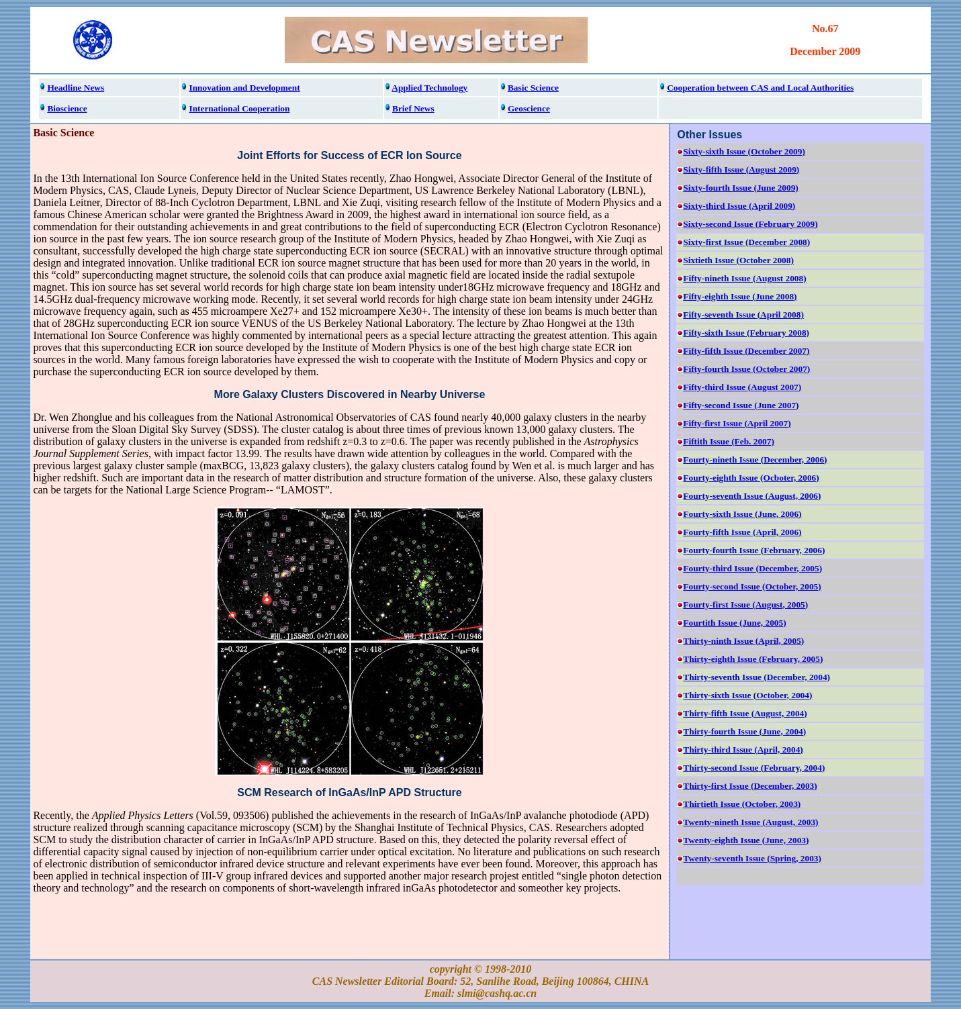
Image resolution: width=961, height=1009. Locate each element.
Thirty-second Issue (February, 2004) (754, 768)
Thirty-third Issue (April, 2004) (743, 749)
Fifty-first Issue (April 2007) (736, 423)
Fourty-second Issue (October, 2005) (752, 586)
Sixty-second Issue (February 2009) (750, 224)
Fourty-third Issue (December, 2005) (752, 568)
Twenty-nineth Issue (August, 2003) (750, 822)
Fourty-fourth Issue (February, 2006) (754, 550)
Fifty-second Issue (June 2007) (740, 405)
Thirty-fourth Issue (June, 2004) (744, 731)
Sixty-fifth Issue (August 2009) (741, 169)
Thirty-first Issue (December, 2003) (750, 786)
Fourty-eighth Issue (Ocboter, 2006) (751, 478)
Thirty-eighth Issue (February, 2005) (753, 659)
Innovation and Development (244, 88)
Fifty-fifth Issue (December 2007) (746, 351)
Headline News (75, 88)
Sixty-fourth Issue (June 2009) (740, 188)
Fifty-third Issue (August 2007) (742, 387)
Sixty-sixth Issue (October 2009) (744, 151)
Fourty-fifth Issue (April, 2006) (742, 532)
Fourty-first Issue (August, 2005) (745, 604)
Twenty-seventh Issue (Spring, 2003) (752, 858)
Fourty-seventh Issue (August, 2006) (752, 496)
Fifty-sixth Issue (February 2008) (746, 333)
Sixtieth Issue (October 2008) (738, 260)
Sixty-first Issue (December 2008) (746, 242)
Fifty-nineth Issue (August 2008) (744, 278)
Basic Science (533, 88)
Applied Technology (429, 88)
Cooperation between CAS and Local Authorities (760, 88)
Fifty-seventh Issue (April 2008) (743, 314)
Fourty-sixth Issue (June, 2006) (742, 514)
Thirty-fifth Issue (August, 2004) (745, 713)
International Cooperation (239, 108)
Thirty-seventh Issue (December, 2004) (756, 677)
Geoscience (529, 108)
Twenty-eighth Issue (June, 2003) (746, 840)
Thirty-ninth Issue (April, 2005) (743, 641)
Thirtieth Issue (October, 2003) (741, 804)
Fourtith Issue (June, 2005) (734, 623)
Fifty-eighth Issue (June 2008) (739, 296)
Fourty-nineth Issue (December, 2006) (755, 459)
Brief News (413, 108)
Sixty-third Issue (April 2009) (739, 206)
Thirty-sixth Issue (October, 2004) (747, 695)
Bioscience (67, 108)
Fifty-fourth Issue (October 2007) (746, 369)
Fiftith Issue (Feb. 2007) (728, 441)
